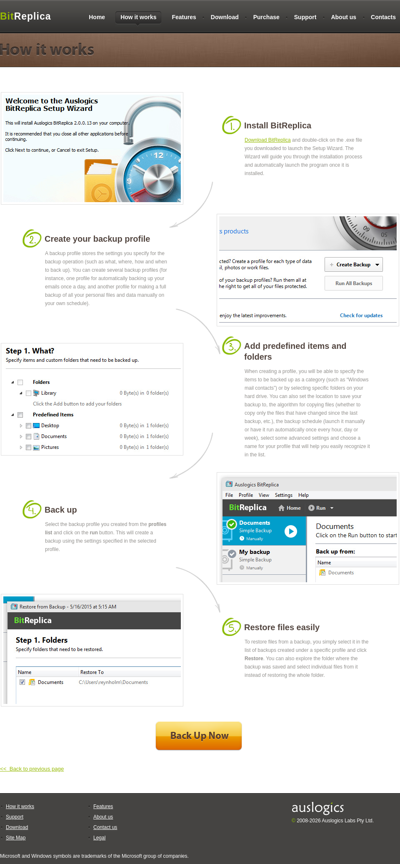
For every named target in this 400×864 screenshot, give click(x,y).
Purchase (266, 17)
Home (97, 17)
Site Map (15, 838)
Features (184, 17)
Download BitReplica (268, 140)
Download (225, 17)
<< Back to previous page (32, 769)
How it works (20, 806)
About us (343, 17)
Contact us (105, 827)
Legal (99, 838)
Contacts (383, 17)
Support (305, 17)
